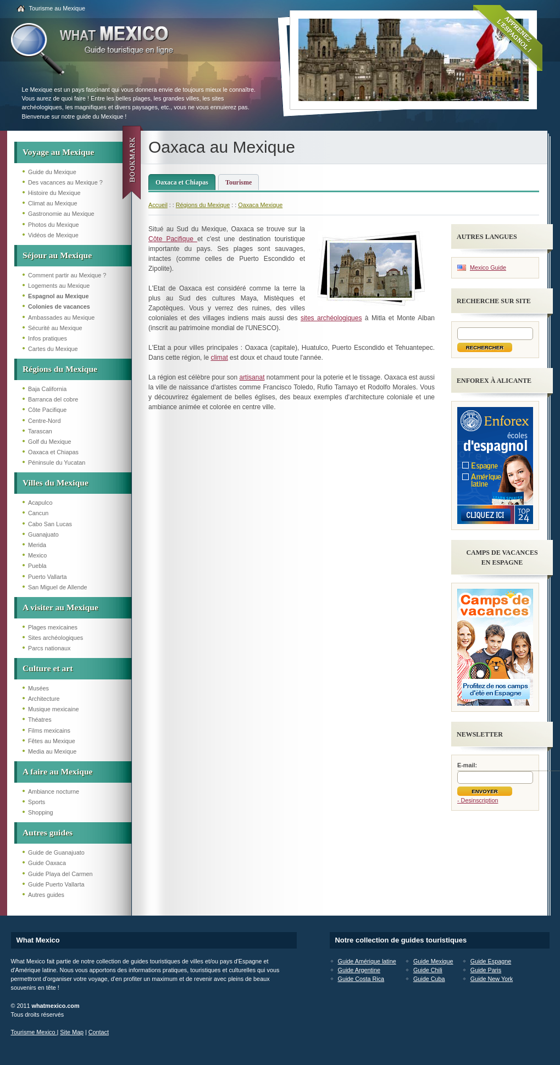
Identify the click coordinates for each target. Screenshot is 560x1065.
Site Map (72, 1032)
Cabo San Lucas (50, 524)
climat (219, 357)
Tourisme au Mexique (57, 8)
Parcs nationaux (49, 648)
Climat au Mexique (52, 203)
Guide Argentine (359, 970)
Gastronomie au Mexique (61, 213)
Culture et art (48, 668)
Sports (36, 802)
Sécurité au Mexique (55, 328)
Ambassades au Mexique (61, 317)
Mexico (37, 555)
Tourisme (238, 182)
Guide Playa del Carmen (60, 874)
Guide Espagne (490, 961)
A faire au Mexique (57, 771)
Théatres (40, 719)
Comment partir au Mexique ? (67, 275)
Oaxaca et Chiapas (53, 452)
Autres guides (48, 832)
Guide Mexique (433, 961)
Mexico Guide (488, 267)
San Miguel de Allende (57, 587)
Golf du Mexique (49, 441)
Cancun (38, 513)
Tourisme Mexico (34, 1032)
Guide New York (491, 978)
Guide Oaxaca (47, 863)
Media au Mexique (52, 751)
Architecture (44, 698)
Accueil (158, 205)
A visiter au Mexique (60, 607)
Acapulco (40, 502)
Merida (37, 545)
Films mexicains (49, 730)
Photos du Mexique (53, 224)
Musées (38, 688)
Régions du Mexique (60, 368)
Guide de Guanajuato (56, 852)
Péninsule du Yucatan (56, 462)
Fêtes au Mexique (51, 741)
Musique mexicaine (53, 709)
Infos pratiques (47, 338)
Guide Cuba (429, 978)
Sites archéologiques (55, 637)
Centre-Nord (44, 420)
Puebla (37, 565)
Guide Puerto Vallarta (56, 884)
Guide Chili (427, 970)
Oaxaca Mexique (260, 205)
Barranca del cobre (53, 399)
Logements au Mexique (59, 285)
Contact (98, 1032)
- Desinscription (477, 800)
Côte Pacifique (47, 409)
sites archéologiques (331, 318)
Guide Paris (485, 970)
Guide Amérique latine (367, 961)
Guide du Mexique (52, 172)
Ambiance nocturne (53, 791)
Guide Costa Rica (361, 978)
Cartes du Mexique (53, 348)
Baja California (47, 389)
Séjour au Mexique (57, 255)
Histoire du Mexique (54, 192)
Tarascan (40, 431)
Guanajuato (43, 534)
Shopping (40, 812)
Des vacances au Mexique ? (65, 182)
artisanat (251, 377)
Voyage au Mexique (58, 152)
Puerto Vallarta (47, 576)
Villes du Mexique (55, 482)
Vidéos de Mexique (53, 235)
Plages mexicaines (52, 627)
